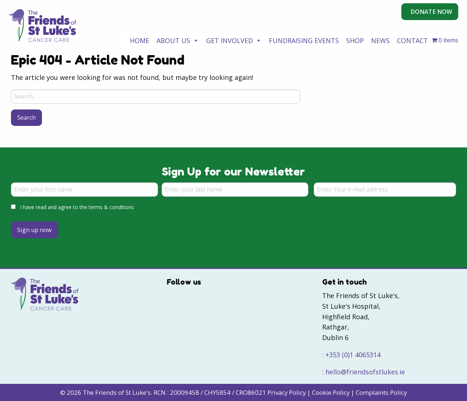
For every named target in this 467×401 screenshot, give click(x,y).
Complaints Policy (381, 392)
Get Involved (234, 40)
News (380, 40)
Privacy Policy (286, 392)
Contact (412, 40)
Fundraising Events (304, 40)
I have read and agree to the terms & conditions (77, 207)
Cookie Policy (331, 392)
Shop (355, 40)
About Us (178, 40)
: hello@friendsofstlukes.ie (363, 371)
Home (139, 40)
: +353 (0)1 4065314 (351, 354)
